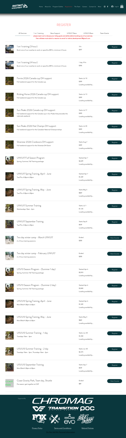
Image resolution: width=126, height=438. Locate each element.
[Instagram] (105, 7)
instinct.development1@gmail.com (79, 38)
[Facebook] (108, 7)
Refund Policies (88, 428)
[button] (122, 6)
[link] (23, 33)
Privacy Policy (37, 428)
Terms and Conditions (62, 428)
